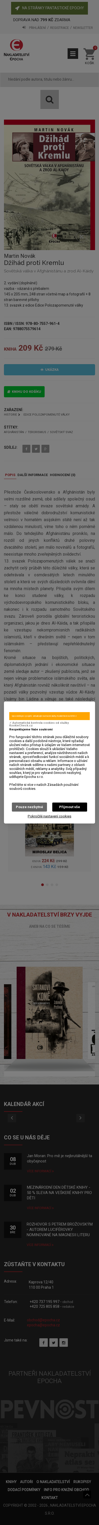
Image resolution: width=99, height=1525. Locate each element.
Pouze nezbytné (29, 807)
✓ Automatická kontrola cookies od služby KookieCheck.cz (39, 724)
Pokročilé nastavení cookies (49, 816)
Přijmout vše (69, 807)
